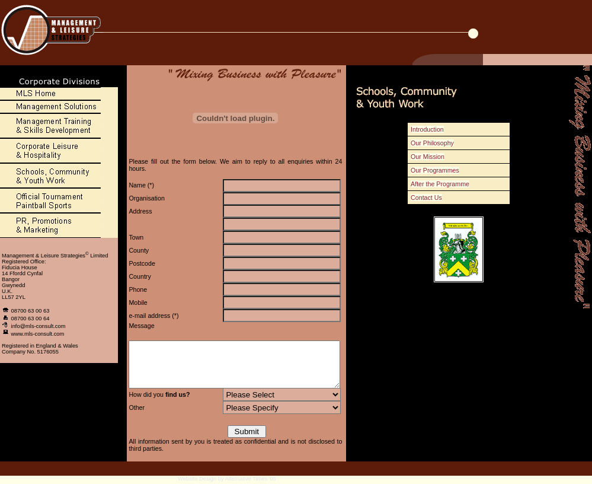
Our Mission (433, 156)
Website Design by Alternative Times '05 (227, 480)
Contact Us (431, 197)
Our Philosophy (437, 143)
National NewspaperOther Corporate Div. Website (273, 396)
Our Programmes (440, 170)
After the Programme (445, 183)
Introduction (432, 129)
